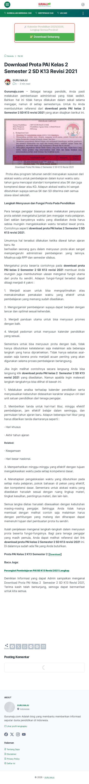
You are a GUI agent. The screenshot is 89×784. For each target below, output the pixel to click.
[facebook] (12, 646)
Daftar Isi (11, 763)
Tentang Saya (13, 749)
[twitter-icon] (12, 735)
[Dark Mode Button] (83, 4)
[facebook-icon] (6, 735)
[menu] (7, 5)
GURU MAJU (24, 705)
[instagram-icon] (18, 735)
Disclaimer (11, 754)
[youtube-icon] (24, 735)
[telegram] (31, 646)
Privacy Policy (14, 759)
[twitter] (18, 646)
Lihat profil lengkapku (18, 726)
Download (56, 554)
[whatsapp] (24, 646)
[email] (43, 646)
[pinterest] (37, 646)
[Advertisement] (44, 618)
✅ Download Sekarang (44, 36)
